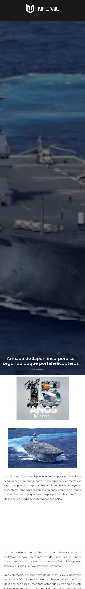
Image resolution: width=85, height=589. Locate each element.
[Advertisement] (43, 527)
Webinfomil (38, 369)
